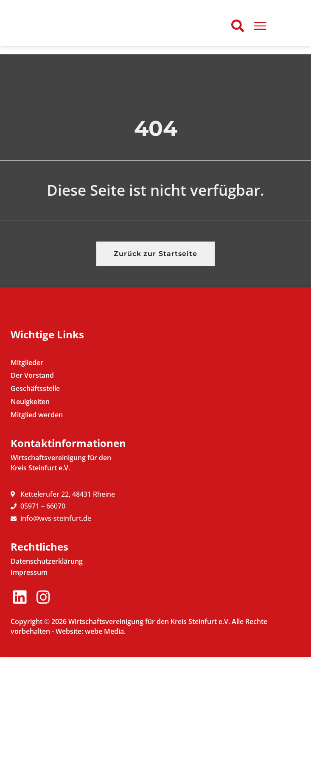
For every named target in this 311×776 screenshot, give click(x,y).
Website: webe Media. (91, 750)
